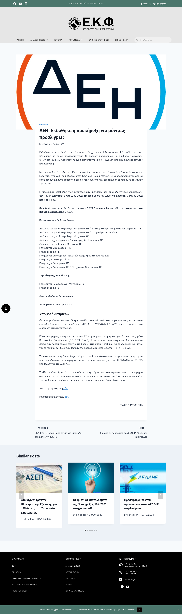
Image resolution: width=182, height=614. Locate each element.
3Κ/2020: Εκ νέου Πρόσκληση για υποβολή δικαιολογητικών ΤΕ (62, 432)
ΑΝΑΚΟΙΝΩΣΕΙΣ (39, 40)
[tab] (85, 530)
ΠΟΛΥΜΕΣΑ (75, 40)
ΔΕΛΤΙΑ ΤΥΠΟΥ (72, 572)
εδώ (65, 388)
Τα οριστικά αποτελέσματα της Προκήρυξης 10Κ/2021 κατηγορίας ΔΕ (90, 504)
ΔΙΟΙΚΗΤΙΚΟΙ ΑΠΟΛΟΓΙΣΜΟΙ (24, 584)
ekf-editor (46, 144)
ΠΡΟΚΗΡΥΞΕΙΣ (45, 125)
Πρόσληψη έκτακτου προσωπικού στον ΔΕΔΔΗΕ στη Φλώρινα (141, 504)
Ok (139, 609)
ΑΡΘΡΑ (69, 584)
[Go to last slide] (21, 495)
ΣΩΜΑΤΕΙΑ (16, 572)
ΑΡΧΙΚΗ (20, 40)
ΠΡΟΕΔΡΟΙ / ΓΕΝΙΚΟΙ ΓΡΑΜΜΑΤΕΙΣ (27, 578)
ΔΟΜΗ (14, 566)
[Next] (160, 495)
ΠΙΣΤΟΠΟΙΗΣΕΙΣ (19, 591)
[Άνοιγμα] (5, 308)
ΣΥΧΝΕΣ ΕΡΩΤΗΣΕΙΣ (99, 40)
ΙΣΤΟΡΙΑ (58, 40)
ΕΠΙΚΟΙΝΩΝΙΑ (121, 40)
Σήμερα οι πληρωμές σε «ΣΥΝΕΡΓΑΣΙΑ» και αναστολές (120, 432)
